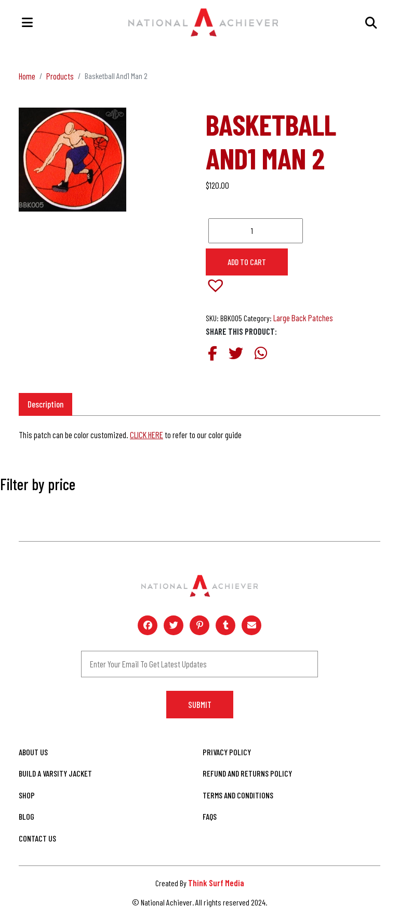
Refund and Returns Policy (247, 773)
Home (27, 76)
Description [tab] (45, 404)
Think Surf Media (216, 882)
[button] (220, 290)
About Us (33, 752)
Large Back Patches (303, 317)
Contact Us (37, 838)
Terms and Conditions (238, 795)
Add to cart (247, 262)
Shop (27, 795)
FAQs (210, 816)
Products (60, 76)
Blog (26, 816)
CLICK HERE (146, 434)
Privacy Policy (227, 752)
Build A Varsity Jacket (55, 773)
